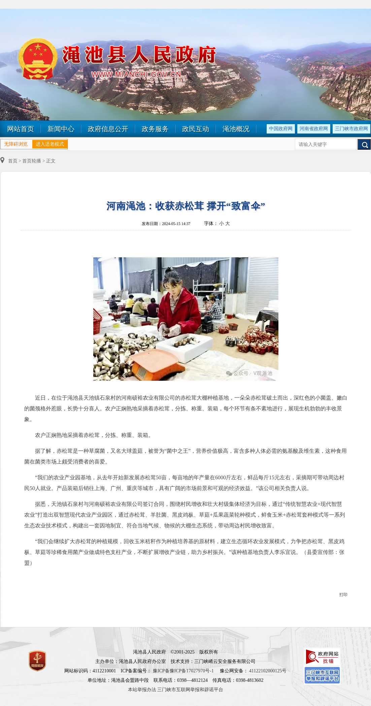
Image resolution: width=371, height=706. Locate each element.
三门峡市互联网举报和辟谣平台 (190, 689)
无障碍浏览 (16, 144)
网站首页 (20, 129)
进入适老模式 (50, 144)
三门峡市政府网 (351, 128)
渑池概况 (236, 129)
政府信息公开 (108, 129)
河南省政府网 (314, 128)
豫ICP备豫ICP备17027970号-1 (183, 670)
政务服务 (155, 129)
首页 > (11, 160)
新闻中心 (60, 129)
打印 (343, 594)
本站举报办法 (142, 689)
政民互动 (195, 129)
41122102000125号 (267, 670)
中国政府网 (281, 128)
